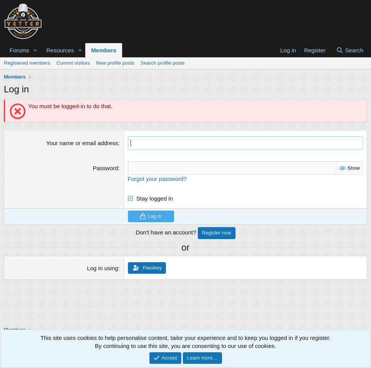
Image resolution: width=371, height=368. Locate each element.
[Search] (349, 50)
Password (105, 168)
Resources (60, 50)
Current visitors (73, 63)
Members (103, 50)
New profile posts (115, 63)
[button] (35, 50)
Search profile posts (163, 63)
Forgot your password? (157, 179)
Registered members (27, 63)
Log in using (102, 268)
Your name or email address (82, 143)
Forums (19, 50)
